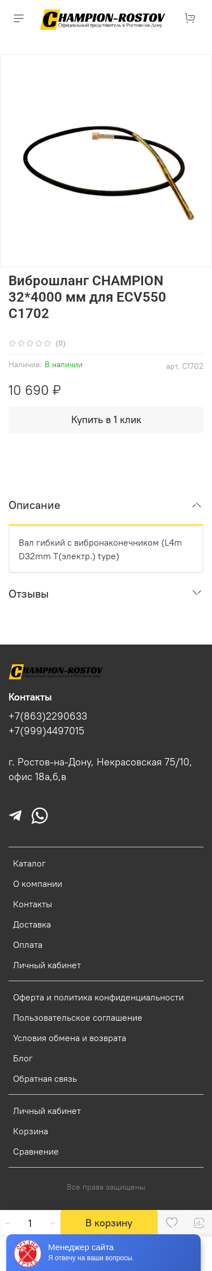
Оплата (27, 944)
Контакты (32, 903)
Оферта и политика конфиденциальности (98, 997)
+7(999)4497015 (46, 731)
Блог (23, 1058)
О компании (37, 883)
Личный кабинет (47, 964)
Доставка (32, 924)
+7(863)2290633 (47, 716)
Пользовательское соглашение (77, 1017)
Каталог (29, 863)
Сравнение (36, 1151)
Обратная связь (45, 1078)
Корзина (30, 1131)
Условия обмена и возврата (69, 1037)
